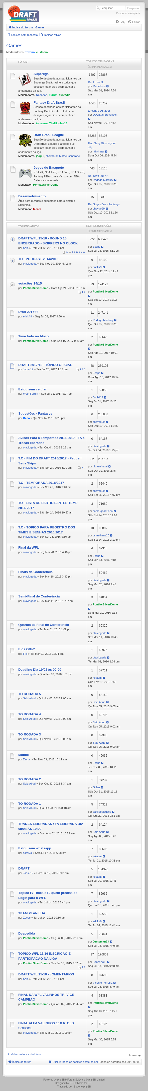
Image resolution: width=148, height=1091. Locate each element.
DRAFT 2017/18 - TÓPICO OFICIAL (45, 365)
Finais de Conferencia (35, 572)
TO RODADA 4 (29, 714)
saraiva (27, 852)
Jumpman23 (101, 941)
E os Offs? (26, 649)
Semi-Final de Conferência (39, 596)
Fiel (25, 653)
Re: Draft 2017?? (98, 175)
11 (80, 251)
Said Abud (29, 698)
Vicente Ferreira (102, 982)
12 (84, 251)
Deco (26, 418)
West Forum (30, 393)
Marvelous (99, 86)
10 (77, 251)
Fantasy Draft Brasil (49, 102)
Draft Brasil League (49, 135)
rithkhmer (98, 151)
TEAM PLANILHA (31, 913)
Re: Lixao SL (96, 82)
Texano (30, 52)
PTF (90, 1083)
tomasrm (42, 123)
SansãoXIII (99, 961)
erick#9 (97, 267)
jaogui (40, 155)
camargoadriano (103, 510)
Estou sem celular (32, 389)
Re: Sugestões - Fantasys (104, 204)
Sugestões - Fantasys (35, 413)
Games (14, 45)
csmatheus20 (101, 535)
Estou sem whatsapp (34, 848)
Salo (26, 247)
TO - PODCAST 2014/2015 (38, 259)
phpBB (61, 1079)
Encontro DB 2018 (99, 110)
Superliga (41, 74)
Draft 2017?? (28, 312)
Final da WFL (28, 547)
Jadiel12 (28, 369)
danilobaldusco (102, 811)
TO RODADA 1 (29, 803)
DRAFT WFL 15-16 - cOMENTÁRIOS (46, 974)
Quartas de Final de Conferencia (43, 625)
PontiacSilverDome (45, 184)
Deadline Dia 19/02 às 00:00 (39, 669)
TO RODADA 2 (29, 779)
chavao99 (52, 155)
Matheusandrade (69, 155)
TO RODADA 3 (29, 734)
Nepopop (41, 94)
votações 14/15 (30, 283)
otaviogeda (30, 263)
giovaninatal (100, 466)
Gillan (96, 787)
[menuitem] (120, 21)
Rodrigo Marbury (103, 179)
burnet (53, 94)
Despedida (26, 933)
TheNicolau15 (58, 123)
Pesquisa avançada (128, 13)
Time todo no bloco (33, 336)
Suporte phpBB (82, 1086)
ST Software (76, 1083)
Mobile (23, 755)
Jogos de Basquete (49, 167)
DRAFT (24, 868)
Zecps (96, 246)
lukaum (97, 677)
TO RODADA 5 (29, 694)
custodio (42, 52)
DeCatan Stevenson (105, 114)
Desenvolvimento (32, 196)
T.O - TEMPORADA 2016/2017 (41, 483)
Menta (37, 209)
